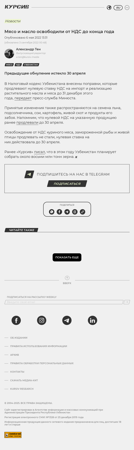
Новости (12, 21)
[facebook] (16, 320)
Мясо (9, 65)
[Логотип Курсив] (16, 7)
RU (118, 7)
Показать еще (67, 257)
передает (23, 98)
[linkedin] (92, 320)
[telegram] (67, 320)
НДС (18, 65)
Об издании (18, 337)
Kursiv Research (22, 389)
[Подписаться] (127, 302)
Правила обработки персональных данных (41, 363)
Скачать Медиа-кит (24, 380)
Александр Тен (28, 49)
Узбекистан (31, 65)
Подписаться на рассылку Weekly (31, 297)
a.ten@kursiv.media (27, 57)
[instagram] (41, 320)
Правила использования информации (38, 346)
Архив (14, 355)
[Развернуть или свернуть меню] (127, 7)
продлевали (27, 122)
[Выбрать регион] (109, 7)
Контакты (17, 371)
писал (39, 152)
